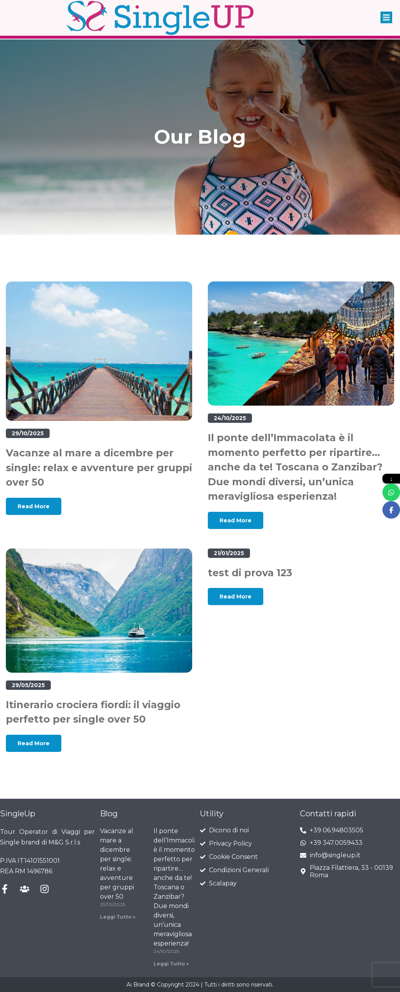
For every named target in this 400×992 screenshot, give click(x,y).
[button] (386, 12)
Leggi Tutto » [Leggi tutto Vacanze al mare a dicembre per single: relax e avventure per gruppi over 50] (118, 917)
